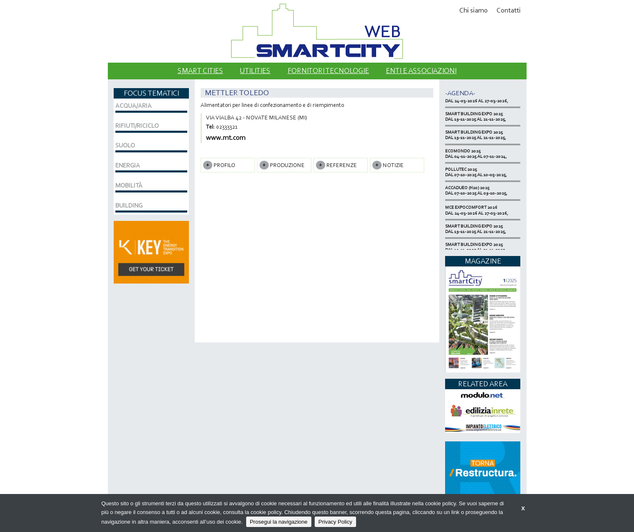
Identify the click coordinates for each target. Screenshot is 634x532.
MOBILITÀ (129, 185)
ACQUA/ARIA (133, 105)
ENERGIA (127, 165)
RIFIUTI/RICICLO (137, 125)
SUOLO (125, 145)
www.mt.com (225, 137)
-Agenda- (460, 93)
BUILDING (129, 205)
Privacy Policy (335, 522)
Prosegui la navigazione (279, 522)
